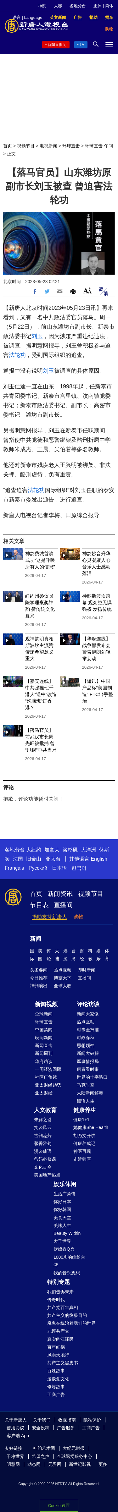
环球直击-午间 (99, 145)
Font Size (87, 290)
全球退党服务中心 (74, 1456)
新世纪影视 (80, 1464)
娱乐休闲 (64, 1184)
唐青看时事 (88, 1069)
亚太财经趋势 (48, 1084)
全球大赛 (62, 985)
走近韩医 (82, 1159)
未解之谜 (43, 1119)
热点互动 (85, 1021)
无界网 (54, 1464)
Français (14, 868)
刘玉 (37, 336)
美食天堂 (62, 1217)
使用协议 (15, 1427)
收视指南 (67, 1419)
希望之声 (40, 1456)
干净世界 (15, 1456)
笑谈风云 (43, 1127)
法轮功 (17, 355)
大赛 (58, 5)
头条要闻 (39, 969)
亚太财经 (44, 1092)
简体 (109, 5)
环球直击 (71, 145)
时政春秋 (85, 1037)
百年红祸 (56, 1347)
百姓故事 (56, 1370)
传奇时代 (56, 1299)
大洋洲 (88, 849)
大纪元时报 (74, 1448)
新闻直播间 (57, 44)
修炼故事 (56, 1386)
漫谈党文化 (58, 1378)
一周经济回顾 (48, 1069)
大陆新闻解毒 (90, 1092)
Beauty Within (67, 1233)
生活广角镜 (64, 1193)
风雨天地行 (58, 1354)
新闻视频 (46, 1004)
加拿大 (51, 849)
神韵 (42, 5)
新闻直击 (44, 1045)
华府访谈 (44, 1061)
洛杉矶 (70, 849)
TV (82, 44)
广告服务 (66, 1427)
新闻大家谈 (88, 1013)
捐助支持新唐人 (49, 916)
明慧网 (13, 1464)
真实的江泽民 (60, 1339)
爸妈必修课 (45, 1159)
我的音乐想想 (66, 1272)
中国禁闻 (44, 1029)
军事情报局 (88, 1061)
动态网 (34, 1464)
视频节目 (26, 145)
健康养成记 (84, 1143)
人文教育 (45, 1110)
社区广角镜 (46, 1077)
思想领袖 (85, 1045)
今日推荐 (39, 977)
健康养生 (84, 1110)
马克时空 (85, 1084)
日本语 (59, 868)
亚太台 (53, 859)
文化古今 (43, 1167)
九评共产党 (58, 1331)
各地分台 (78, 5)
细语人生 (85, 1101)
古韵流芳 (43, 1135)
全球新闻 (44, 1013)
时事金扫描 (88, 1029)
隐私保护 (92, 1419)
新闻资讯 (60, 893)
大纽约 (33, 849)
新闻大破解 (88, 1053)
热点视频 (62, 969)
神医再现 (82, 1151)
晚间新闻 (44, 1037)
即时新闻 (86, 969)
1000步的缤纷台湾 (69, 1261)
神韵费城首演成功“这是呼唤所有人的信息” (40, 560)
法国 (18, 859)
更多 (102, 1464)
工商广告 (56, 1394)
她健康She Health (90, 1127)
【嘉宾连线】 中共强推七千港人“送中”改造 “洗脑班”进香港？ (41, 694)
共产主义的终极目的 (67, 1315)
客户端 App (18, 1435)
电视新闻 (48, 145)
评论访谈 (88, 1004)
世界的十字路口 (92, 1077)
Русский (38, 868)
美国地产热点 (47, 1174)
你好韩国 (62, 1209)
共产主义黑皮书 (62, 1362)
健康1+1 (81, 1119)
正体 (97, 5)
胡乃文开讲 (84, 1135)
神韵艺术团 (44, 1448)
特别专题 (58, 1282)
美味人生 (62, 1225)
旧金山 (33, 859)
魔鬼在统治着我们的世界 (71, 1323)
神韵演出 (39, 985)
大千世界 (62, 1241)
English (99, 859)
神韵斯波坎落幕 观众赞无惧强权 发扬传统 (97, 602)
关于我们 (42, 1419)
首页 (7, 145)
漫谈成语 (43, 1151)
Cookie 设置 (59, 1505)
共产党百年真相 (62, 1307)
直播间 (63, 904)
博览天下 (62, 977)
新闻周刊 (44, 1053)
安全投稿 (40, 1427)
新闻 (35, 939)
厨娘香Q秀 (64, 1249)
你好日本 (62, 1201)
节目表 (39, 904)
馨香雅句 (43, 1143)
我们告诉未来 (60, 1291)
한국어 (79, 868)
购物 (78, 916)
